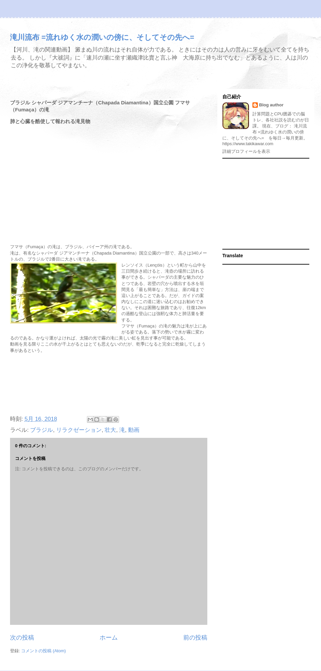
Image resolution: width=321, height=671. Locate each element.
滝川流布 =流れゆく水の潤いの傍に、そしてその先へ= (102, 37)
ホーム (109, 637)
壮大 (110, 430)
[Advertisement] (108, 385)
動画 (133, 430)
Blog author (271, 104)
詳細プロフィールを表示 (246, 151)
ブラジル (41, 430)
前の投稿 (195, 637)
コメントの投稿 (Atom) (43, 650)
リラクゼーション (79, 430)
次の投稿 (22, 637)
